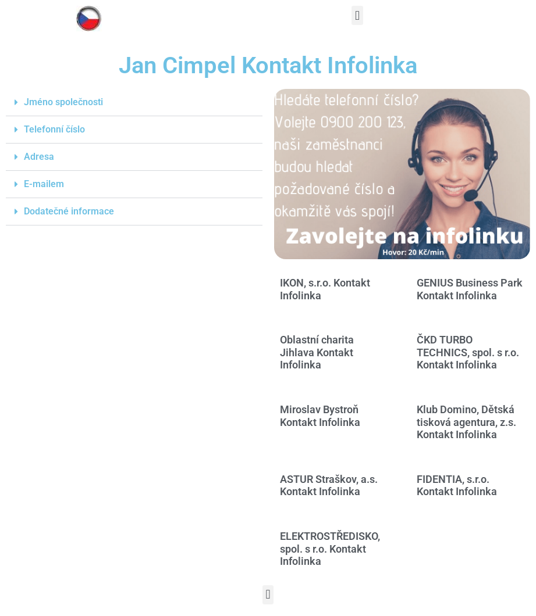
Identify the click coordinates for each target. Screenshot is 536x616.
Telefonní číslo (54, 129)
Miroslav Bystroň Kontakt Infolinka (320, 415)
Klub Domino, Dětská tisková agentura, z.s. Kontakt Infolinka (466, 421)
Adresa (39, 156)
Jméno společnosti (63, 102)
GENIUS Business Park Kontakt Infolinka (470, 289)
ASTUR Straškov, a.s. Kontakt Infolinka (329, 485)
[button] (357, 15)
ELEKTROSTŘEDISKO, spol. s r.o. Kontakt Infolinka (330, 548)
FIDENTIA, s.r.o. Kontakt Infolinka (457, 485)
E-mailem (44, 183)
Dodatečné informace (69, 211)
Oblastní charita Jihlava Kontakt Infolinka (317, 352)
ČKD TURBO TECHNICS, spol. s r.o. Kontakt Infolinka (468, 352)
